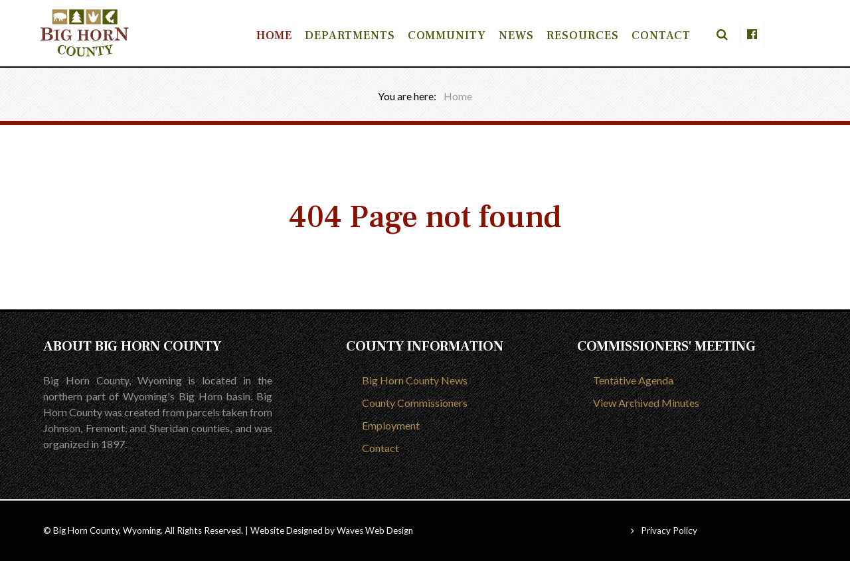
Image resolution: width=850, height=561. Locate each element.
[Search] (715, 34)
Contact (380, 447)
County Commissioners (415, 402)
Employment (391, 425)
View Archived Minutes (646, 402)
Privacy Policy (669, 530)
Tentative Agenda (633, 380)
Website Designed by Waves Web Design (331, 530)
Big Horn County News (415, 380)
